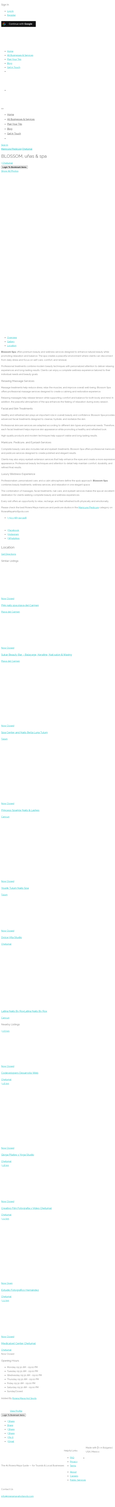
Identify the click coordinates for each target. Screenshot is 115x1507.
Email (10, 1441)
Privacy (74, 1461)
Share (11, 1421)
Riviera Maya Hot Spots (24, 1398)
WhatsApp (13, 538)
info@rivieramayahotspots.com (17, 1496)
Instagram (13, 534)
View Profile (16, 1411)
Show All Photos (9, 171)
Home (10, 51)
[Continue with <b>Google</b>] (18, 24)
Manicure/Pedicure (11, 149)
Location (11, 345)
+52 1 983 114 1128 (17, 517)
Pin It (10, 1437)
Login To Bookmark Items (13, 1415)
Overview (12, 337)
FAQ (72, 1457)
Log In (10, 11)
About (73, 1472)
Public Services (78, 1480)
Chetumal (27, 149)
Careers (74, 1476)
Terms (73, 1465)
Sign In (4, 145)
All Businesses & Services (20, 55)
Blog (9, 63)
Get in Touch (13, 67)
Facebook (13, 530)
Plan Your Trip (14, 59)
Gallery (11, 341)
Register (11, 15)
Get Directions (8, 554)
